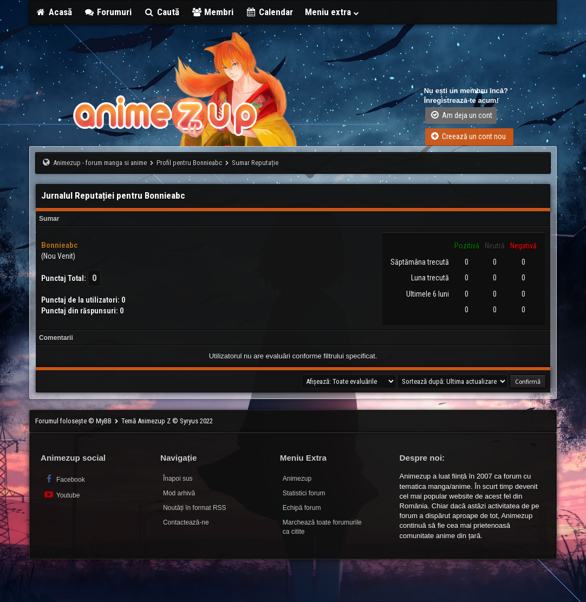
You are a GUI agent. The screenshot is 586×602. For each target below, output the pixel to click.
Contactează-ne (186, 522)
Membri (212, 11)
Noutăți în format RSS (194, 508)
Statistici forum (304, 493)
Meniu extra (332, 11)
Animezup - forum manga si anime (100, 163)
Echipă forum (302, 508)
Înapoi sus (178, 478)
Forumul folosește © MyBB (74, 421)
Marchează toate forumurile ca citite (322, 527)
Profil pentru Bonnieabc (189, 163)
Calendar (269, 11)
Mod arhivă (179, 493)
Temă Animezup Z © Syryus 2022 (167, 421)
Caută (161, 11)
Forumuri (108, 11)
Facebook (64, 478)
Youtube (61, 494)
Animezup (297, 478)
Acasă (53, 11)
